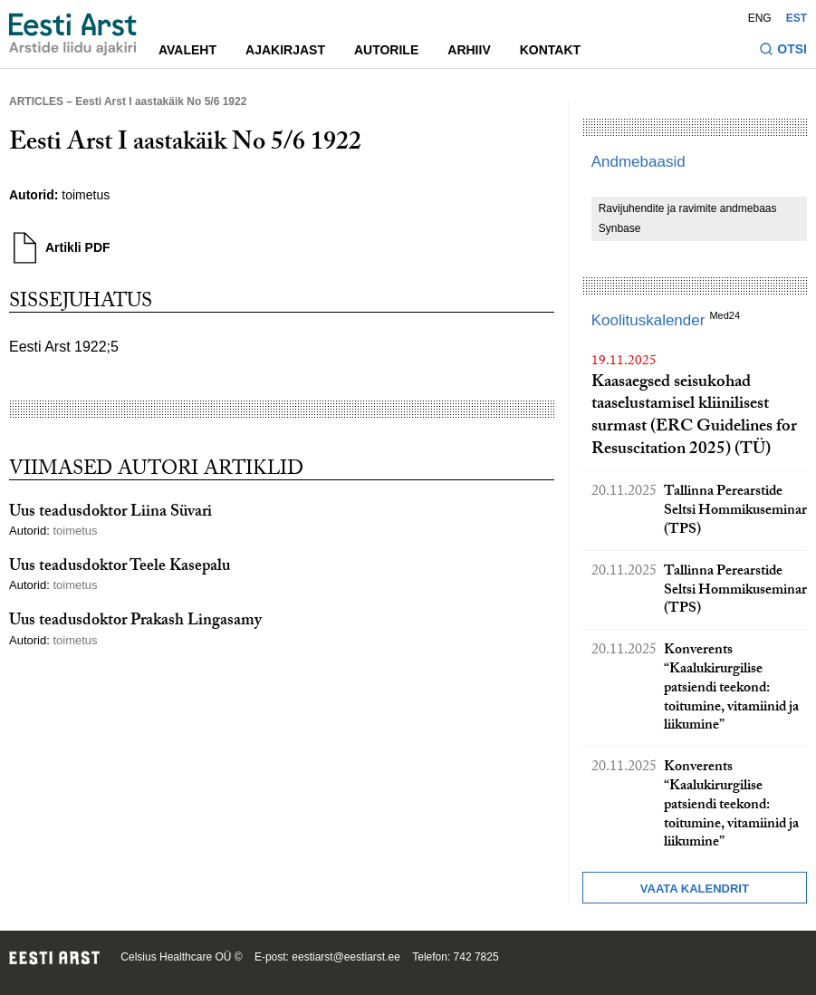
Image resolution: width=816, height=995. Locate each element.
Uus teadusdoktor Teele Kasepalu (119, 568)
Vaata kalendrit (694, 888)
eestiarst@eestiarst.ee (346, 957)
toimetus (86, 195)
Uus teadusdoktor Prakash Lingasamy (135, 622)
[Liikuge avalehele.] (73, 34)
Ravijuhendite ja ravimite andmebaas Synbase (688, 218)
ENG (760, 18)
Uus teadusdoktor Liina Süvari (110, 513)
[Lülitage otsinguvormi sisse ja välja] (783, 51)
